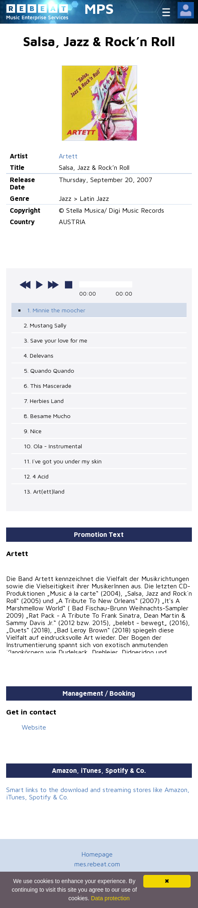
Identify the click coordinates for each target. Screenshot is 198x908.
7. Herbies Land (44, 400)
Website (34, 727)
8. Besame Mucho (47, 415)
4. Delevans (38, 355)
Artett (68, 156)
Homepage (97, 854)
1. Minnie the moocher (56, 310)
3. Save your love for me (55, 340)
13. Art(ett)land (44, 491)
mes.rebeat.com (97, 864)
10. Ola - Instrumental (53, 446)
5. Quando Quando (49, 370)
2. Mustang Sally (45, 325)
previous (25, 284)
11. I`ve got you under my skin (63, 461)
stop (68, 284)
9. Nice (33, 430)
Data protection (110, 898)
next (53, 284)
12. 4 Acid (36, 476)
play (39, 284)
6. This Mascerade (47, 385)
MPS (99, 8)
